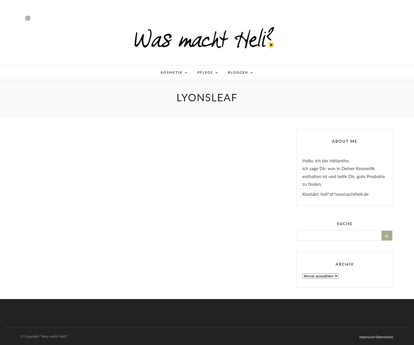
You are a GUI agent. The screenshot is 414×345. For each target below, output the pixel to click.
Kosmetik (172, 72)
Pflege (205, 72)
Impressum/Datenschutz (376, 337)
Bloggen (238, 72)
